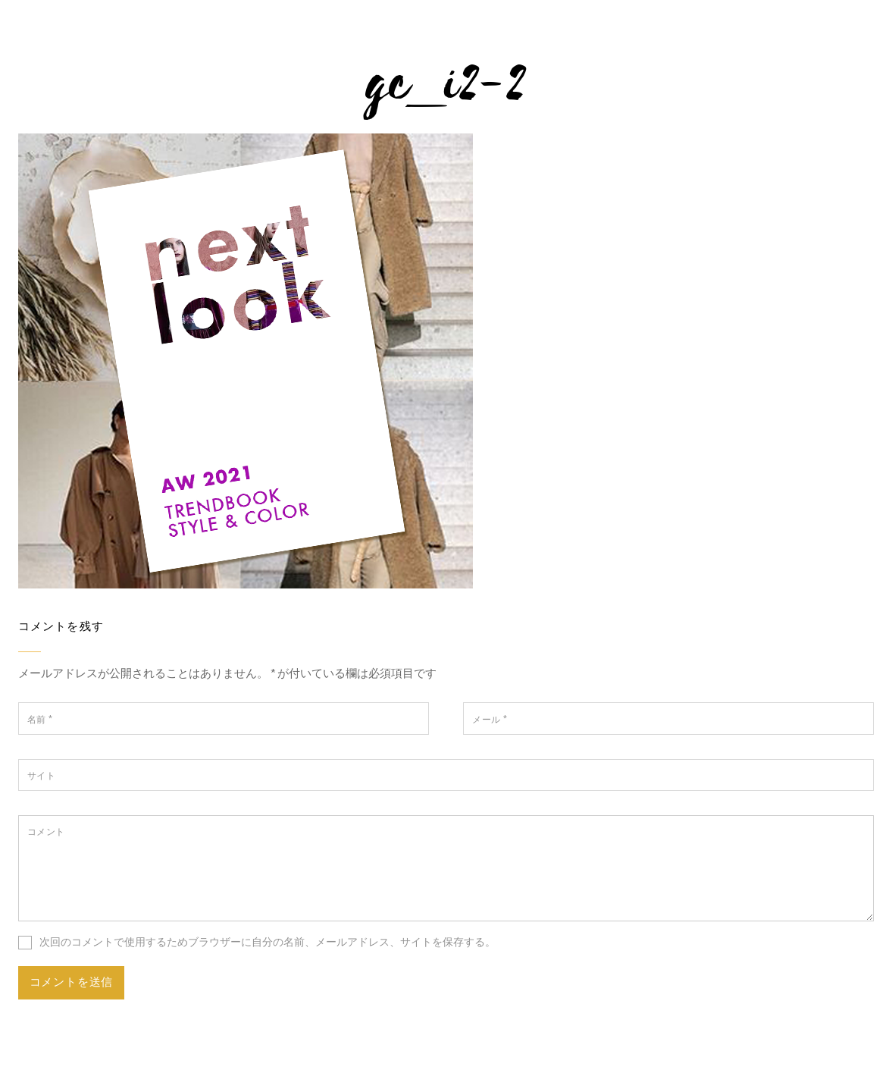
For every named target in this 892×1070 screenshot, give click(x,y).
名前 (40, 719)
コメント (46, 831)
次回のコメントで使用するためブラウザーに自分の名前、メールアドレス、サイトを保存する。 (267, 942)
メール (489, 719)
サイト (41, 775)
